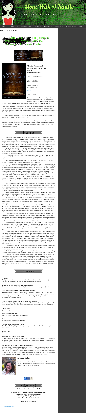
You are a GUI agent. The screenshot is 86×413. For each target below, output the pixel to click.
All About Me (13, 26)
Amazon (29, 90)
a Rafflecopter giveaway (8, 406)
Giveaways (59, 26)
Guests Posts (71, 26)
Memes (81, 26)
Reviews (38, 26)
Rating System (26, 26)
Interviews (48, 26)
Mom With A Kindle (49, 6)
